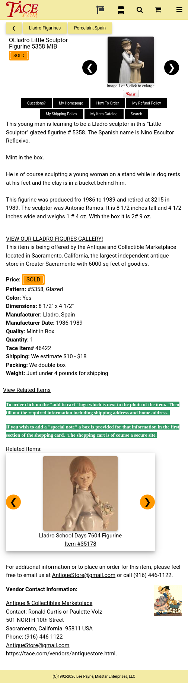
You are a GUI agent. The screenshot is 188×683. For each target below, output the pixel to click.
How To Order (107, 103)
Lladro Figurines (45, 28)
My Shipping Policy (61, 114)
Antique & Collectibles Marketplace (49, 603)
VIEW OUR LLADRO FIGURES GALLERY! (54, 239)
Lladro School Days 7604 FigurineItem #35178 (80, 535)
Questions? (36, 103)
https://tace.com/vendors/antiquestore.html (60, 653)
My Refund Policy (146, 103)
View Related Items (27, 390)
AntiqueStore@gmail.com (84, 575)
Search (136, 114)
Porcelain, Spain (90, 28)
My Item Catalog (104, 114)
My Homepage (71, 103)
